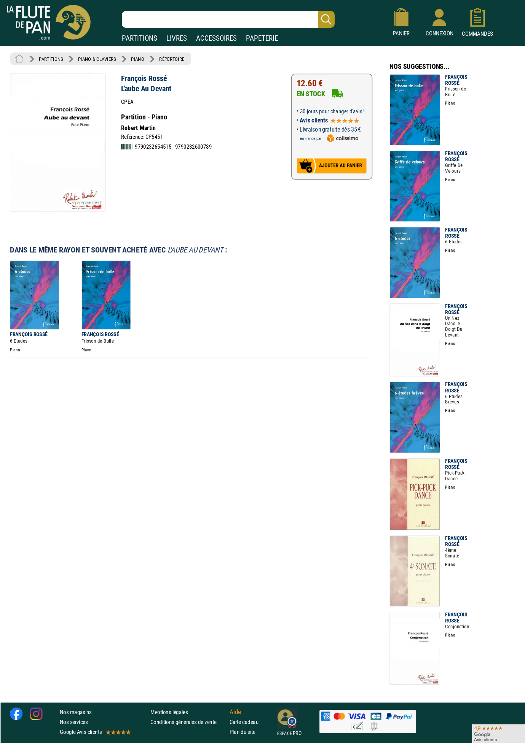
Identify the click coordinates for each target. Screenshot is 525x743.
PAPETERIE (262, 38)
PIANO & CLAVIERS (97, 59)
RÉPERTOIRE (171, 59)
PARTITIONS (139, 38)
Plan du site (242, 732)
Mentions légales (169, 712)
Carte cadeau (244, 722)
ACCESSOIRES (216, 38)
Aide (235, 712)
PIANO (137, 59)
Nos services (74, 722)
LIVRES (176, 38)
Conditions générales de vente (188, 722)
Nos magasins (76, 712)
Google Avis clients (95, 732)
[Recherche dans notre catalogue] (228, 19)
